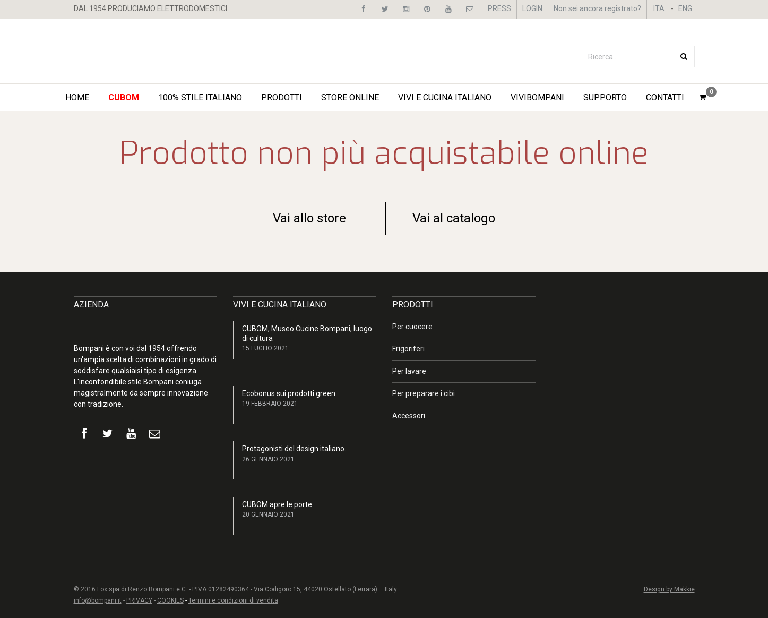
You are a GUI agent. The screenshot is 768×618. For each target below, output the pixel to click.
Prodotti (281, 97)
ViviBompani (537, 97)
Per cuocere (412, 326)
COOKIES (170, 600)
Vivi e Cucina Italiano (444, 97)
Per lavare (409, 371)
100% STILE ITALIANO (200, 97)
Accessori (408, 415)
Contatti (665, 97)
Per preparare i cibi (423, 393)
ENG (685, 8)
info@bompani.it (98, 600)
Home (77, 97)
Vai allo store (309, 218)
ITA (659, 8)
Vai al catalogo (453, 218)
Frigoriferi (408, 349)
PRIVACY (139, 600)
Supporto (605, 97)
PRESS (499, 8)
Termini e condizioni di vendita (233, 600)
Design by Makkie (669, 589)
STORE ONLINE (350, 97)
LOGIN (532, 8)
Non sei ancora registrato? (597, 8)
